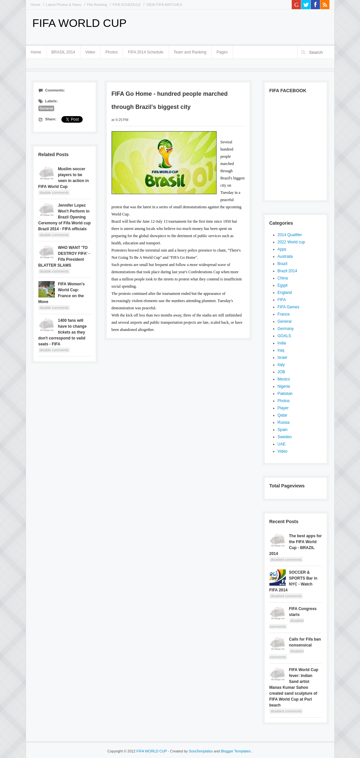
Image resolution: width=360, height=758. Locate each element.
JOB (281, 372)
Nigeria (284, 386)
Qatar (282, 415)
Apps (282, 249)
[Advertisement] (252, 26)
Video (90, 52)
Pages (222, 51)
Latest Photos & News (63, 5)
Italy (281, 364)
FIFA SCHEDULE (127, 5)
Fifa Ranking (97, 5)
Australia (285, 256)
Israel (282, 357)
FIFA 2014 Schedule (145, 52)
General (46, 108)
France (284, 314)
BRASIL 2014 (63, 51)
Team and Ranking (190, 52)
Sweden (285, 437)
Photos (111, 52)
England (285, 292)
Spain (283, 429)
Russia (284, 422)
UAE (282, 444)
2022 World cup (291, 242)
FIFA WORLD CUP (79, 23)
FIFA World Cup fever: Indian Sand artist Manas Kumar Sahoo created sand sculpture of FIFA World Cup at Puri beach (293, 687)
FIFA (282, 299)
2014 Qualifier (290, 235)
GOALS (284, 336)
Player (283, 408)
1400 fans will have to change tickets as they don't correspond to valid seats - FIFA (62, 332)
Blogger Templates (236, 751)
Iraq (281, 350)
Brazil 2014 (287, 271)
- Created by (190, 751)
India (282, 343)
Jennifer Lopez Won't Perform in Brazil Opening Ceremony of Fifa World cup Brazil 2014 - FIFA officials (64, 217)
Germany (286, 328)
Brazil (282, 263)
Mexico (284, 379)
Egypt (283, 285)
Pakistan (285, 393)
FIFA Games (289, 307)
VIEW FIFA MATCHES (164, 5)
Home (35, 5)
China (283, 278)
